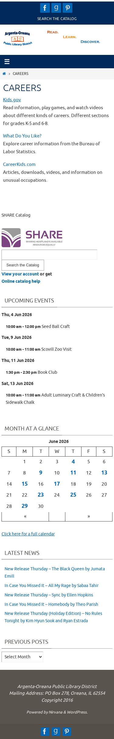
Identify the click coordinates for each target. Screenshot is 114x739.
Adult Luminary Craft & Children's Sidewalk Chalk (55, 399)
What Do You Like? (22, 136)
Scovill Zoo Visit (39, 349)
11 (73, 473)
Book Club (31, 372)
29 (25, 506)
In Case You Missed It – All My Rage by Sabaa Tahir (51, 585)
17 (57, 484)
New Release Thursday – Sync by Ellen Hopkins (49, 595)
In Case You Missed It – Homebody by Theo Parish (51, 604)
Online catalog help (21, 282)
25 (73, 495)
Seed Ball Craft (38, 326)
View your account (20, 274)
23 (41, 495)
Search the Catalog (57, 18)
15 (25, 484)
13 (104, 473)
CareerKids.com (19, 164)
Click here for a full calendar (28, 534)
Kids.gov (12, 100)
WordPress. (77, 712)
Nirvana (55, 712)
